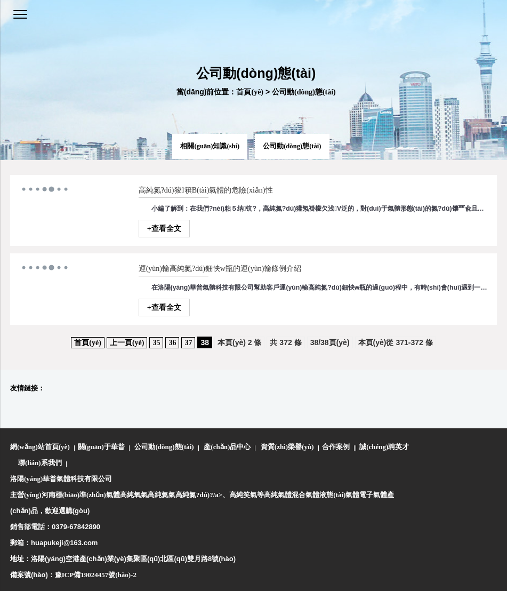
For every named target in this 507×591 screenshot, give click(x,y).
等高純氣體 (274, 495)
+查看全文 (164, 229)
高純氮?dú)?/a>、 (202, 495)
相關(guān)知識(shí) (209, 146)
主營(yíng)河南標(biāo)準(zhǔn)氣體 (65, 495)
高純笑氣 (243, 495)
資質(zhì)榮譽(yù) (287, 447)
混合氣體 (305, 495)
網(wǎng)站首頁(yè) (40, 447)
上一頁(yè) (127, 343)
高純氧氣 (134, 495)
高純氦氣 (161, 495)
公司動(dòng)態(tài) (304, 92)
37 (188, 343)
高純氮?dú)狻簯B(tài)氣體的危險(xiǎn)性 (206, 190)
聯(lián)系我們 (40, 463)
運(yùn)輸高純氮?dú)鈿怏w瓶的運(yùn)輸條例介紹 (220, 269)
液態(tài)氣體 (339, 495)
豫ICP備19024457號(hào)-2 (95, 575)
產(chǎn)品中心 (227, 447)
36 (172, 343)
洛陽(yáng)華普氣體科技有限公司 (61, 479)
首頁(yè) (249, 92)
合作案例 (336, 447)
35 (156, 343)
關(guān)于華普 (101, 447)
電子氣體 (373, 495)
